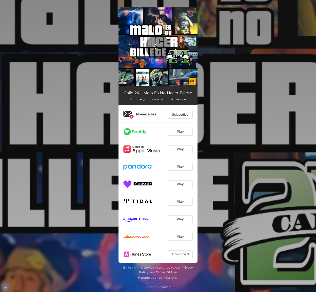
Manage (144, 277)
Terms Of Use (166, 272)
